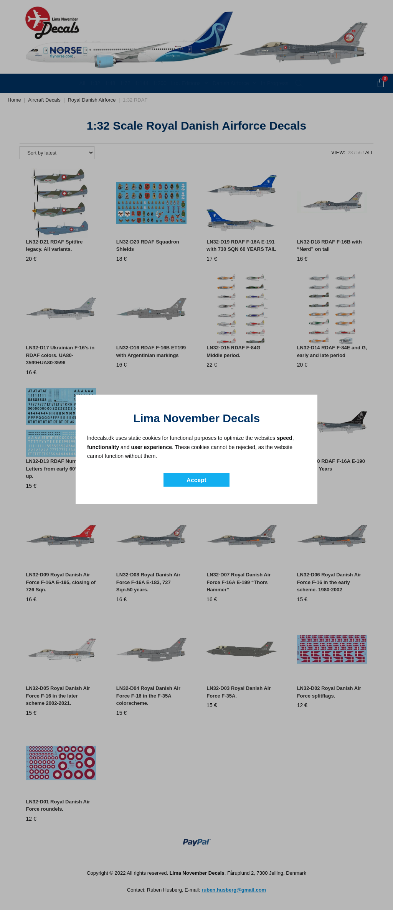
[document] (196, 455)
